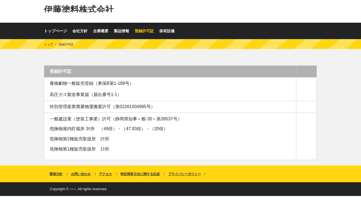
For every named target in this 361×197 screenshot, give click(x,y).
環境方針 (56, 174)
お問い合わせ (81, 174)
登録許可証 (144, 31)
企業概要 (100, 31)
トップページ (55, 31)
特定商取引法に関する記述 (140, 174)
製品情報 (121, 31)
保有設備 (166, 31)
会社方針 (80, 31)
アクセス (105, 174)
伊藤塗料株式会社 (79, 8)
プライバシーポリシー (184, 174)
